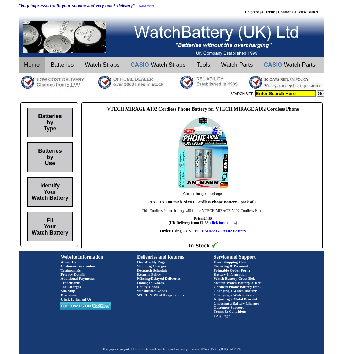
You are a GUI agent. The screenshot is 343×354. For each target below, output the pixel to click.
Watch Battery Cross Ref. (234, 278)
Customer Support (229, 307)
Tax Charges (70, 287)
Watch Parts (237, 64)
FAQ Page (222, 315)
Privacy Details (72, 274)
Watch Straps (102, 64)
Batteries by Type (50, 122)
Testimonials (70, 270)
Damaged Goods (150, 283)
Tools (203, 64)
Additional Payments (77, 278)
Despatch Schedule (152, 270)
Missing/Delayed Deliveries (159, 278)
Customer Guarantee (77, 266)
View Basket (308, 12)
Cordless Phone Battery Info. (237, 287)
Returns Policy (149, 274)
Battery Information (230, 274)
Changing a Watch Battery (235, 291)
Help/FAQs (254, 12)
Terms (270, 12)
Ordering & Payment (231, 266)
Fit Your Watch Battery (50, 226)
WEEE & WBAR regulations (160, 295)
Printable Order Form (232, 270)
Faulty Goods (148, 287)
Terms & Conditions (230, 311)
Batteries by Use (50, 157)
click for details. (223, 222)
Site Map (67, 291)
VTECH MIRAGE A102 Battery (217, 231)
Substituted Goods (152, 291)
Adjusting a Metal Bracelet (235, 299)
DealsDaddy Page (151, 262)
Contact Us (287, 12)
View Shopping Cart (230, 262)
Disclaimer (69, 295)
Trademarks (70, 283)
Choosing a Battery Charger (236, 303)
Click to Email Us (75, 299)
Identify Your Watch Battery (50, 192)
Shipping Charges (151, 266)
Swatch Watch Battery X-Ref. (238, 283)
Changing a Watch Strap (234, 295)
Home (32, 64)
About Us (68, 262)
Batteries (62, 64)
